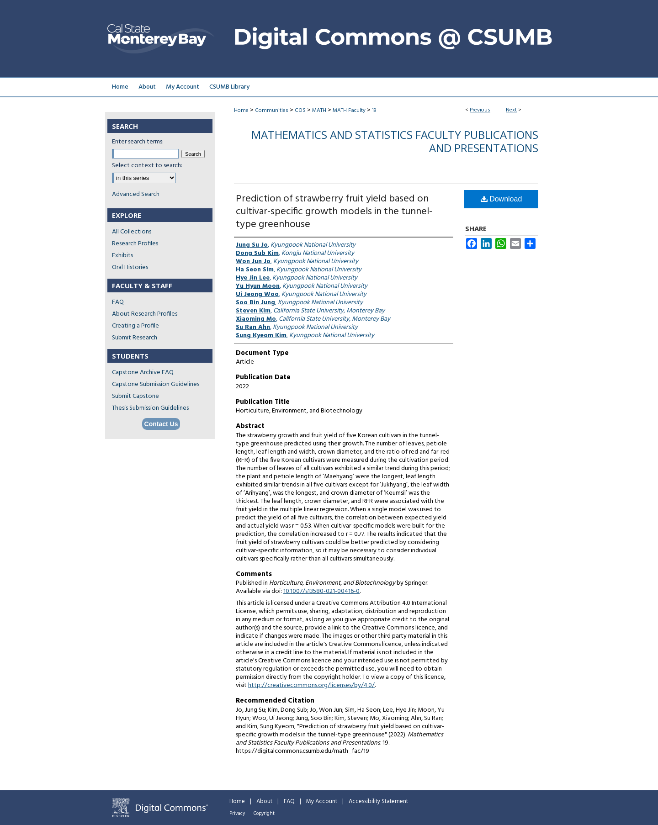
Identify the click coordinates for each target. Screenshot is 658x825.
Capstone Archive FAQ (143, 372)
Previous (480, 110)
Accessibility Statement (378, 801)
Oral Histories (130, 267)
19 (374, 110)
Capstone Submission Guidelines (155, 384)
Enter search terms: (138, 142)
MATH (319, 110)
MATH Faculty (349, 110)
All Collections (131, 232)
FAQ (118, 302)
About (264, 801)
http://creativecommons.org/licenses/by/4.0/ (311, 685)
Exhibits (122, 255)
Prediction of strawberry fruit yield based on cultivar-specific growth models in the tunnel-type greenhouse (334, 212)
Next (511, 110)
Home (241, 110)
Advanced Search (135, 194)
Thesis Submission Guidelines (150, 408)
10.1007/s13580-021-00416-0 (321, 591)
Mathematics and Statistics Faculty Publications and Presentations (394, 141)
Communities (271, 110)
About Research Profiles (144, 314)
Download (501, 199)
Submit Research (134, 338)
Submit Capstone (135, 396)
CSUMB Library (229, 87)
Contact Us (161, 424)
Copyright (264, 813)
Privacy (237, 813)
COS (300, 110)
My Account (321, 801)
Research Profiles (135, 243)
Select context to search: (147, 165)
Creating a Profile (135, 326)
